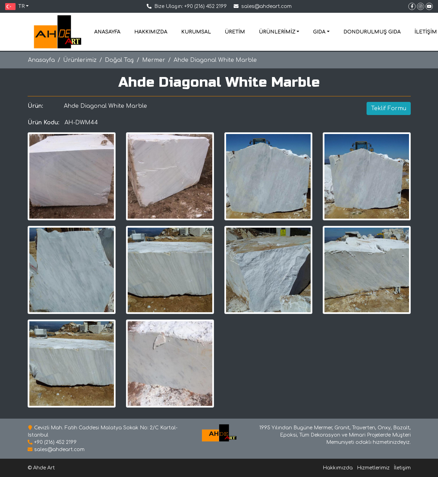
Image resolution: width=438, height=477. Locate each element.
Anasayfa (41, 60)
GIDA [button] (319, 32)
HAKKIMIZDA (150, 32)
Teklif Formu (388, 108)
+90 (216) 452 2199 (205, 6)
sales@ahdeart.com (266, 6)
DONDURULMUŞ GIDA (372, 32)
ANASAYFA (107, 32)
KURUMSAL (196, 32)
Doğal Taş (119, 60)
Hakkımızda (338, 467)
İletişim (402, 467)
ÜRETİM (235, 32)
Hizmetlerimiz (373, 467)
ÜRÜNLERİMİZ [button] (277, 32)
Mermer (153, 60)
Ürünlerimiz (80, 60)
